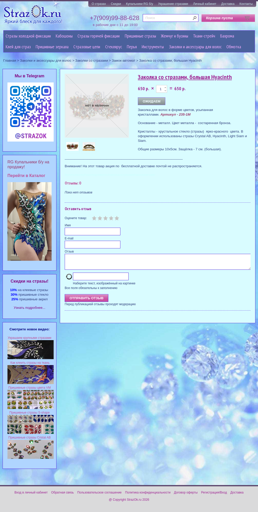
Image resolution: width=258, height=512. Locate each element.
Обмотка (233, 47)
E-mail (69, 238)
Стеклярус (113, 47)
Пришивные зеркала (52, 47)
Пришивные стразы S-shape (29, 412)
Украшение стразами (173, 4)
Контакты (246, 4)
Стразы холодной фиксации (28, 36)
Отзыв (69, 251)
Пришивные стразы (140, 36)
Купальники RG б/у (139, 4)
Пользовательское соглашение (99, 492)
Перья (132, 47)
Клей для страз (18, 47)
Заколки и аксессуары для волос (195, 47)
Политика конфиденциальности (147, 492)
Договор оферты (186, 492)
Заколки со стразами (91, 60)
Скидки (116, 4)
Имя (68, 225)
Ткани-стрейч (204, 36)
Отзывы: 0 (73, 182)
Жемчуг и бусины (174, 36)
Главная (9, 60)
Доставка (228, 4)
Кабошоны (64, 36)
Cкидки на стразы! (29, 281)
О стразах (99, 4)
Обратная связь (62, 492)
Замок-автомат (123, 60)
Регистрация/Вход (214, 492)
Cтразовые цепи (86, 47)
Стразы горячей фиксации (99, 36)
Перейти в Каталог (26, 175)
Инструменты (153, 47)
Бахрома (227, 36)
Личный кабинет (204, 4)
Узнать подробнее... (29, 308)
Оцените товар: (76, 218)
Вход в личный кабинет (31, 492)
